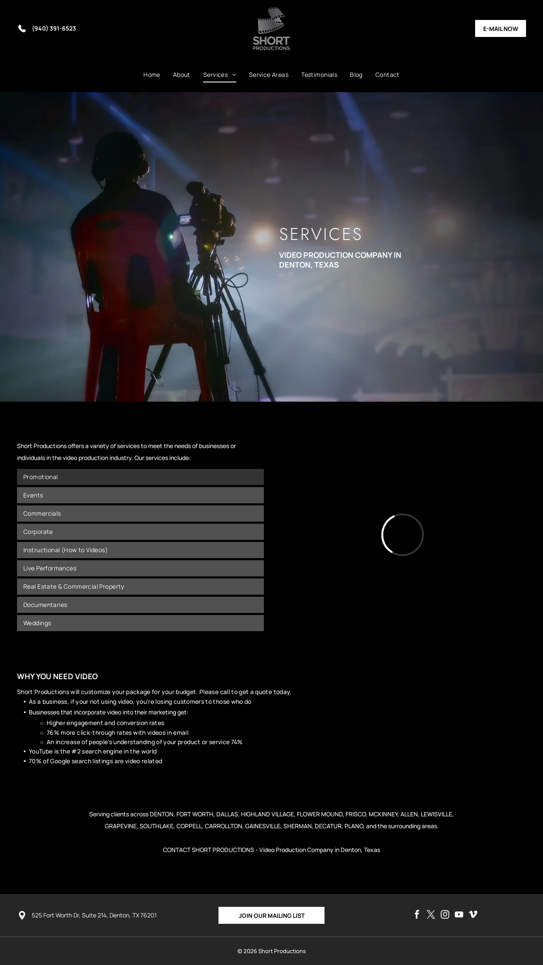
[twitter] (431, 915)
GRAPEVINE (121, 826)
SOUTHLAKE (157, 826)
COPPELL (189, 826)
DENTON (162, 814)
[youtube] (459, 915)
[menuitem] (152, 75)
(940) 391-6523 (54, 28)
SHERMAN (297, 826)
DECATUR (328, 826)
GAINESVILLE (262, 826)
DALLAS (227, 814)
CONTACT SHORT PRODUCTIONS (208, 850)
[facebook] (417, 915)
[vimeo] (473, 915)
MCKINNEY (383, 814)
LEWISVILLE (436, 814)
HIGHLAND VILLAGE (267, 814)
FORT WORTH (194, 814)
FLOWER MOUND (320, 814)
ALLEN (409, 814)
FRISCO (356, 814)
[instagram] (445, 915)
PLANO (353, 826)
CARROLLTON (223, 826)
